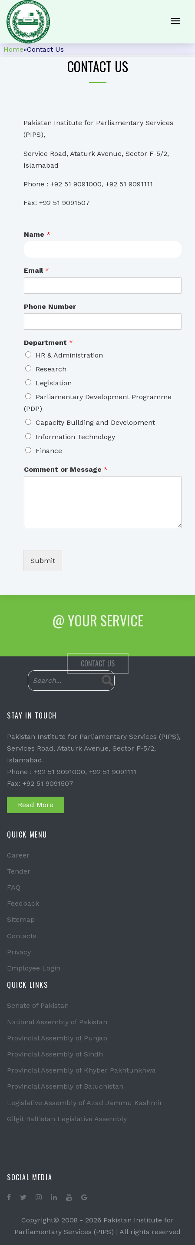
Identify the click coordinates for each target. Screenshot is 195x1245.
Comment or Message (66, 469)
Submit (42, 560)
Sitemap (21, 919)
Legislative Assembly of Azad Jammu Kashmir (84, 1103)
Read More (35, 805)
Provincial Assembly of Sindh (55, 1054)
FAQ (13, 887)
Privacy (19, 952)
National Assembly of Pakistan (57, 1022)
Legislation (54, 383)
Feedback (23, 903)
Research (51, 369)
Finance (49, 451)
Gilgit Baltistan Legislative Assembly (67, 1119)
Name (37, 234)
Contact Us (98, 675)
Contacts (21, 936)
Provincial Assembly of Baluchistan (65, 1086)
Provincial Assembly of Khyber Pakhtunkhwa (81, 1070)
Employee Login (33, 968)
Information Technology (75, 437)
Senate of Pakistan (38, 1005)
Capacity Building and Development (95, 422)
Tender (18, 871)
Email (36, 270)
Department (48, 342)
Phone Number (50, 306)
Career (18, 855)
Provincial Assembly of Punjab (57, 1038)
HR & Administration (69, 355)
